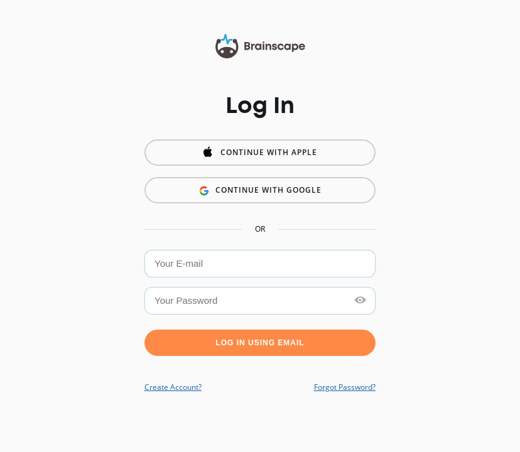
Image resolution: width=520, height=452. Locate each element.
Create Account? (173, 387)
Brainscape (260, 47)
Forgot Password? (345, 387)
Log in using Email (259, 342)
